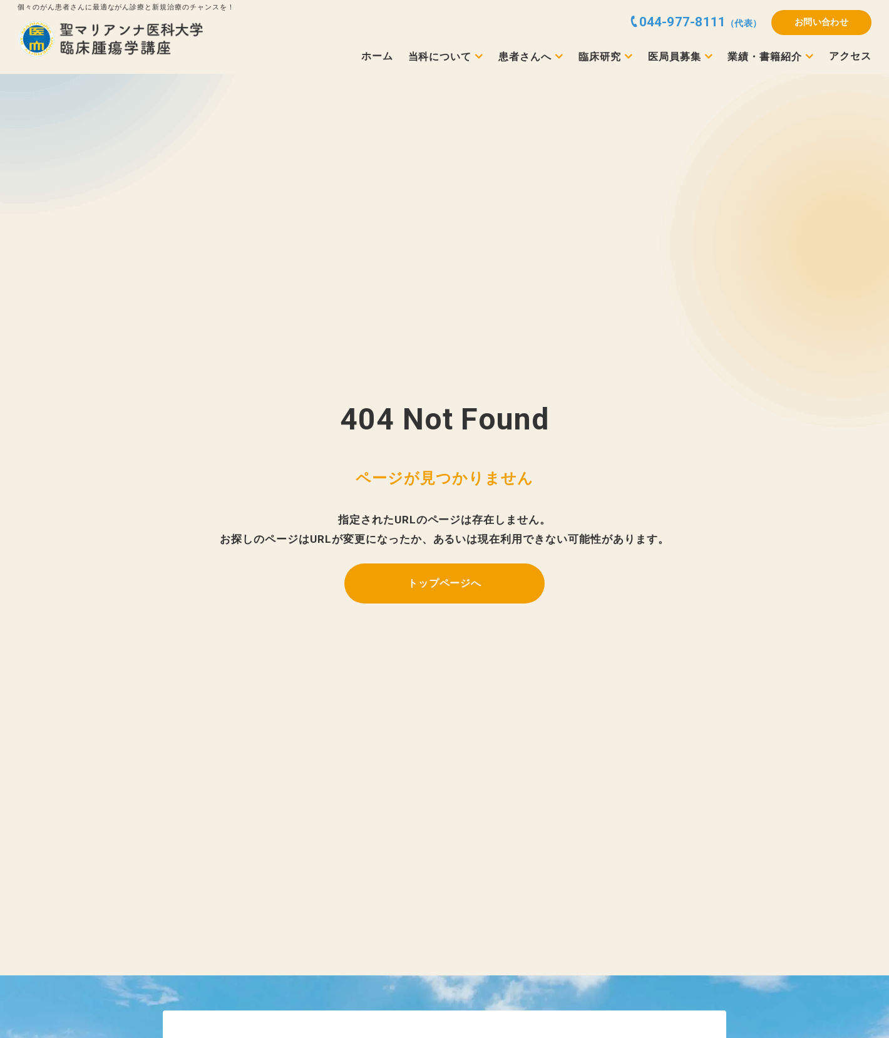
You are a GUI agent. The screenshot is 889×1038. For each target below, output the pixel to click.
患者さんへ (525, 57)
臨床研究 (599, 57)
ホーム (377, 56)
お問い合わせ (821, 22)
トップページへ (445, 583)
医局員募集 (674, 57)
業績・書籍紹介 (764, 57)
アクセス (850, 56)
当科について (440, 57)
